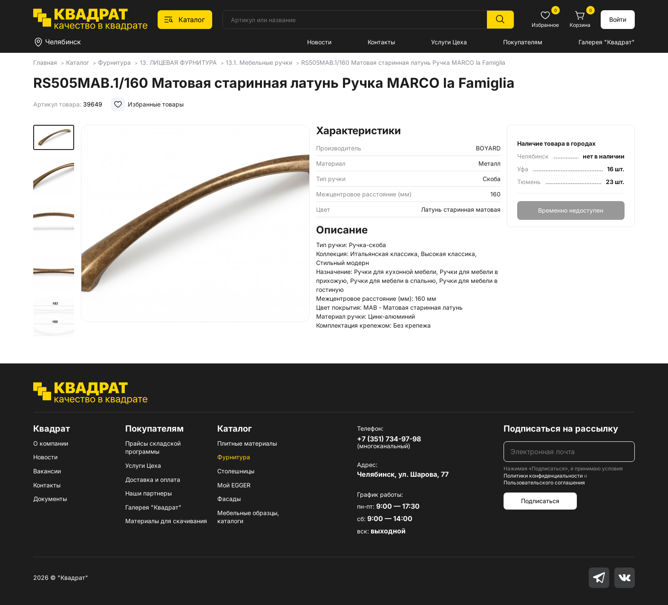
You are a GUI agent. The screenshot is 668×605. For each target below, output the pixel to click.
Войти (617, 19)
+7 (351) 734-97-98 (389, 439)
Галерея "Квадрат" (607, 42)
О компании (50, 443)
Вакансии (47, 471)
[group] (195, 232)
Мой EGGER (233, 485)
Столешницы (235, 471)
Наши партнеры (148, 493)
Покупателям (522, 42)
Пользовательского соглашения (544, 482)
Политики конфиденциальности (543, 475)
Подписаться (540, 500)
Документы (50, 498)
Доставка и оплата (152, 479)
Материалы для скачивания (166, 520)
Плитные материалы (247, 443)
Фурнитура (233, 457)
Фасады (229, 498)
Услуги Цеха (449, 42)
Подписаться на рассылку (561, 429)
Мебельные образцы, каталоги (248, 517)
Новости (319, 42)
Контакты (381, 42)
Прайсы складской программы (153, 447)
